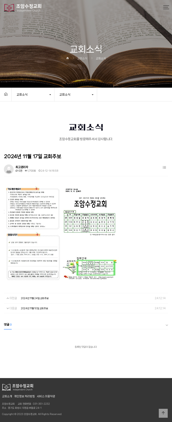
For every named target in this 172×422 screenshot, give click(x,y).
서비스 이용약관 (46, 396)
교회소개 (7, 396)
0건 (19, 170)
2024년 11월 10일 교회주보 (34, 308)
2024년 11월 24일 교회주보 (35, 298)
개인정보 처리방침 (24, 396)
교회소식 (22, 94)
